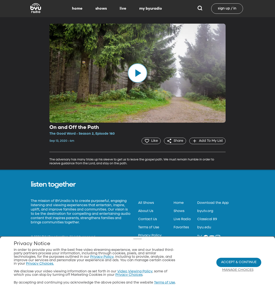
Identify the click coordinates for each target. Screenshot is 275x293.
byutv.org (205, 211)
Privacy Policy (150, 235)
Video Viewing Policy (134, 271)
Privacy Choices (128, 275)
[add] (207, 141)
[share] (175, 141)
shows (101, 9)
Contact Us (147, 219)
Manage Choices (238, 270)
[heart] (151, 141)
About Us (145, 211)
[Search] (200, 8)
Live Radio (182, 219)
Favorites (181, 227)
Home (179, 203)
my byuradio (150, 9)
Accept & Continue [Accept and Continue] (239, 262)
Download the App (213, 203)
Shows (179, 211)
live (123, 9)
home (77, 9)
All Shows (146, 203)
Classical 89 (207, 219)
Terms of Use (148, 227)
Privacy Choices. (40, 264)
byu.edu (204, 227)
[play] (137, 73)
